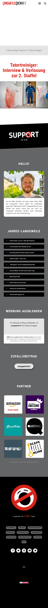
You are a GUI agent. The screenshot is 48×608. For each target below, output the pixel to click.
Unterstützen (35, 527)
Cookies (37, 537)
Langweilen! (24, 366)
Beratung (11, 537)
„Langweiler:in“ (16, 325)
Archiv (22, 527)
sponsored (36, 532)
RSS (24, 542)
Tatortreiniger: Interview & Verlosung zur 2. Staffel (24, 70)
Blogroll (11, 527)
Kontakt (10, 532)
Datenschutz (25, 537)
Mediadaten (23, 532)
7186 (27, 516)
